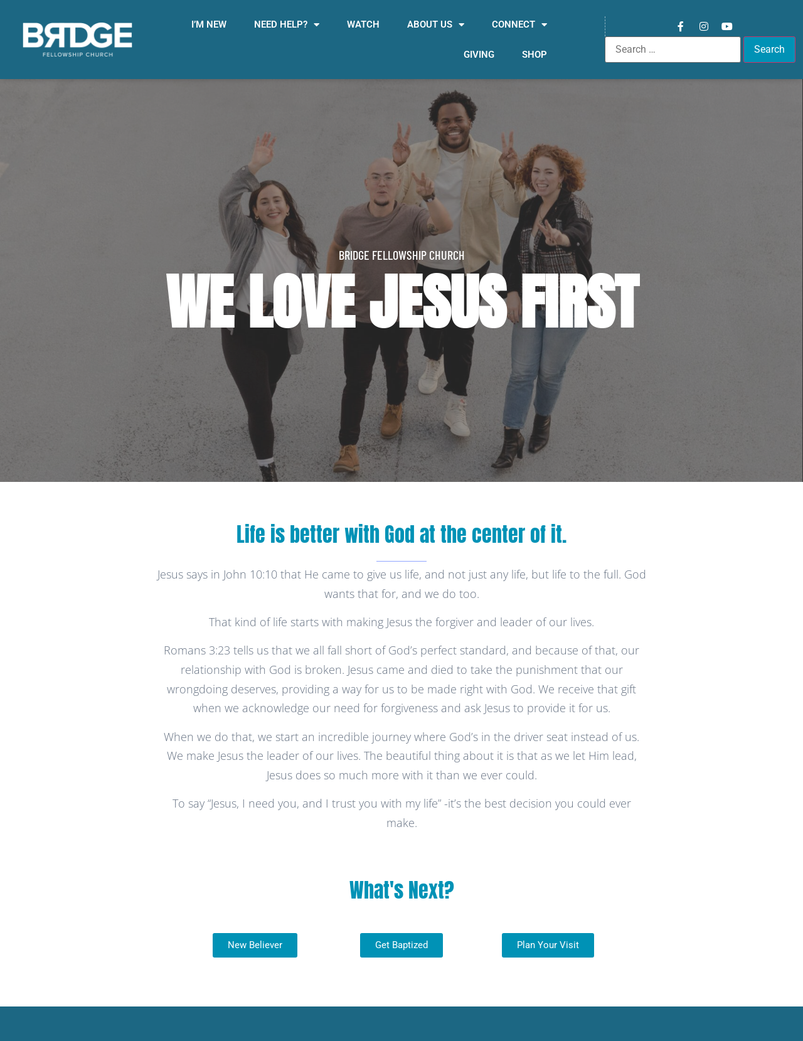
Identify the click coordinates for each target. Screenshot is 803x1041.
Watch (363, 24)
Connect (519, 25)
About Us (435, 25)
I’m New (208, 24)
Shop (534, 54)
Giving (479, 54)
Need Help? (286, 25)
